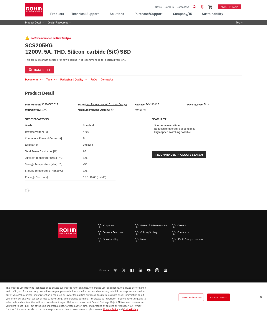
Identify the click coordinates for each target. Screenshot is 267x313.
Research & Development (154, 225)
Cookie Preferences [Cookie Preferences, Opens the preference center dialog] (191, 297)
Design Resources (57, 22)
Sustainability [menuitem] (212, 13)
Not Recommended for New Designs (106, 104)
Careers (169, 6)
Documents (33, 79)
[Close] (261, 297)
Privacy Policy (110, 309)
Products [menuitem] (57, 13)
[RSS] (115, 270)
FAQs (94, 79)
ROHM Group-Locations (190, 239)
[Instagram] (157, 270)
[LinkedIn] (140, 270)
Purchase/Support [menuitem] (149, 13)
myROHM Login (229, 7)
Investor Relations (113, 232)
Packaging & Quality (73, 79)
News (158, 6)
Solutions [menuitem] (117, 13)
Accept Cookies (218, 297)
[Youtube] (148, 270)
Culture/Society (148, 232)
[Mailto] (165, 270)
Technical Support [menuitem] (85, 13)
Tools (51, 79)
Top (238, 22)
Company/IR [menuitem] (182, 13)
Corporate (108, 225)
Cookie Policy (130, 309)
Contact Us (183, 6)
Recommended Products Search (179, 154)
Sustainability (110, 239)
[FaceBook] (132, 270)
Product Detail (33, 22)
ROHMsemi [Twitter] (123, 270)
